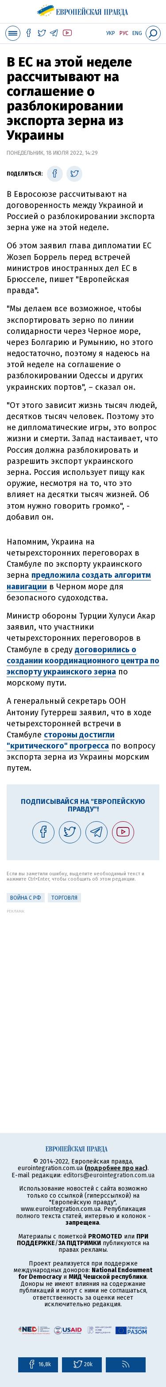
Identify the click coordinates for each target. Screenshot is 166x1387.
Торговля (64, 898)
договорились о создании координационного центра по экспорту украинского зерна (83, 661)
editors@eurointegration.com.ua (108, 1175)
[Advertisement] (83, 996)
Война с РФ (25, 898)
